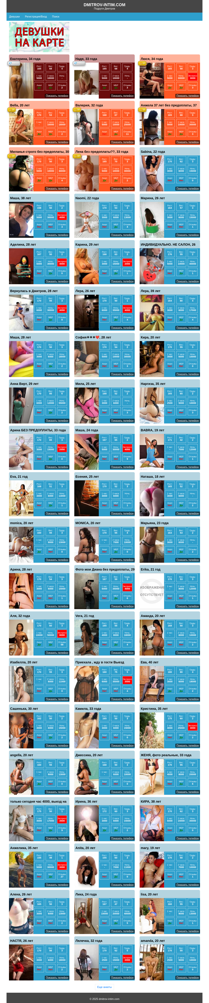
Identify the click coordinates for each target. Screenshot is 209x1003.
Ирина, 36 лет (86, 801)
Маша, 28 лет (20, 337)
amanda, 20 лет (153, 941)
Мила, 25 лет (85, 384)
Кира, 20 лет (150, 337)
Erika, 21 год (151, 569)
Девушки (14, 16)
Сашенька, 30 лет (24, 708)
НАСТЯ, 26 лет (21, 941)
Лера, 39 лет (151, 291)
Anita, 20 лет (85, 848)
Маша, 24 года (86, 430)
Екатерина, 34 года (25, 59)
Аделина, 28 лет (23, 244)
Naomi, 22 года (87, 198)
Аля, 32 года (20, 616)
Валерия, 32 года (89, 105)
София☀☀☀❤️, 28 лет (93, 337)
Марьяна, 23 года (155, 523)
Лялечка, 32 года (88, 941)
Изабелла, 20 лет (23, 662)
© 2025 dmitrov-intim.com (105, 999)
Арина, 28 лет (21, 569)
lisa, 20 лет (149, 894)
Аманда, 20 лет (153, 616)
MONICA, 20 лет (87, 523)
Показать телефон (57, 95)
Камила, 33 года (88, 708)
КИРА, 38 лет (151, 801)
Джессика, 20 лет (89, 755)
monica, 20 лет (21, 523)
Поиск (55, 16)
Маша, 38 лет (20, 198)
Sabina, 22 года (153, 151)
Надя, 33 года (86, 59)
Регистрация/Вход (36, 16)
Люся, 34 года (152, 59)
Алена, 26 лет (21, 894)
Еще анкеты (104, 987)
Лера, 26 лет (85, 291)
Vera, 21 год (84, 616)
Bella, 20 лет (20, 105)
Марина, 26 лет (153, 198)
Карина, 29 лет (87, 244)
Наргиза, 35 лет (153, 384)
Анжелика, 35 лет (24, 848)
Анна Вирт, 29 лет (24, 384)
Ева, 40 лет (150, 662)
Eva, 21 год (19, 476)
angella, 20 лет (21, 755)
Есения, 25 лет (87, 476)
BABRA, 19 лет (152, 430)
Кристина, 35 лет (154, 708)
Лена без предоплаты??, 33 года (101, 151)
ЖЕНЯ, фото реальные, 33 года (166, 755)
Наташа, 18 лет (153, 476)
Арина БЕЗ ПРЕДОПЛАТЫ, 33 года (38, 430)
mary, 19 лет (150, 848)
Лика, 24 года (86, 894)
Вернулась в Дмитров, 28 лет (34, 291)
